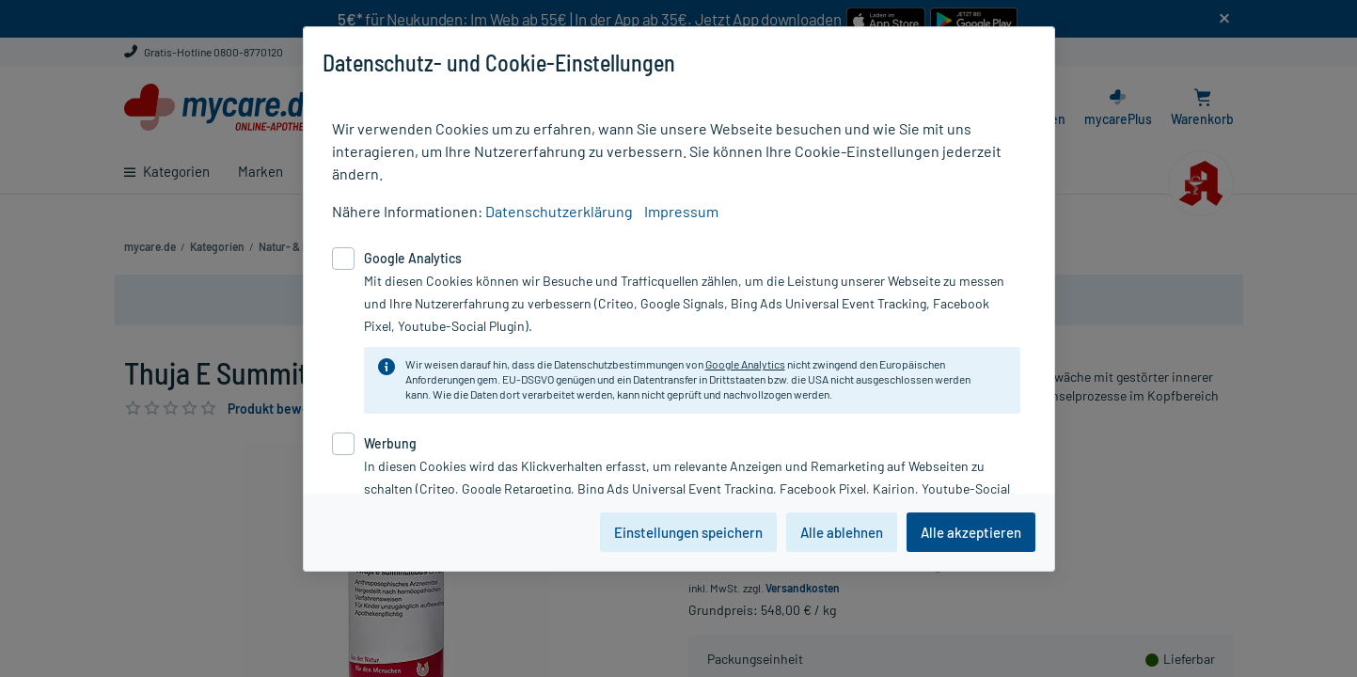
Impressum (681, 211)
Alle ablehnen (841, 532)
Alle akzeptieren (971, 532)
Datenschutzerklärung (559, 211)
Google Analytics (745, 363)
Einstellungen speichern (688, 532)
